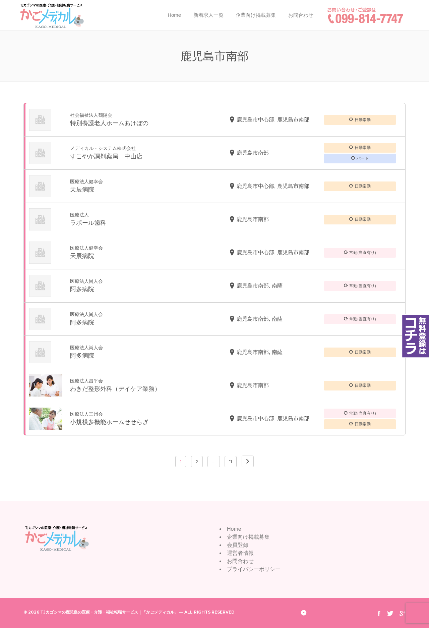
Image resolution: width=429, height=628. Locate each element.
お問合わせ (300, 15)
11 (230, 461)
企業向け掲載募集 (256, 15)
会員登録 (237, 545)
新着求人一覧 (208, 15)
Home (174, 15)
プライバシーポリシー (254, 569)
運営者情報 (240, 553)
